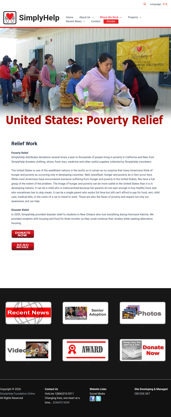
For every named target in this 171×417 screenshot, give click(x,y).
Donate (84, 23)
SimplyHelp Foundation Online (18, 393)
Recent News (151, 15)
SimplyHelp (39, 17)
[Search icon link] (144, 4)
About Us (84, 15)
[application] (90, 15)
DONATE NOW (61, 402)
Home (68, 15)
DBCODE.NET (143, 393)
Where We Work (108, 15)
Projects (130, 15)
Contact (70, 23)
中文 (165, 4)
